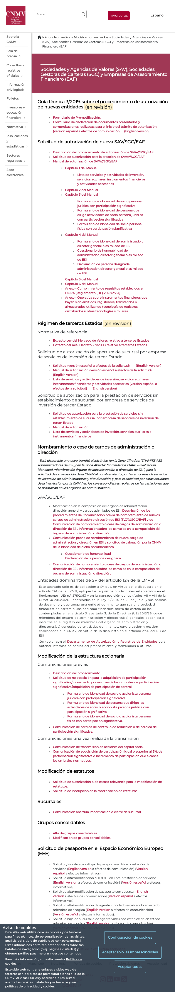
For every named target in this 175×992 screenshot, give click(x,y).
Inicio (46, 37)
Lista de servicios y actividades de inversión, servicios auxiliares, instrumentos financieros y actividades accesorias (111, 179)
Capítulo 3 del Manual (81, 194)
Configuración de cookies (130, 937)
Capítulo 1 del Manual (81, 168)
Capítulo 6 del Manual (81, 284)
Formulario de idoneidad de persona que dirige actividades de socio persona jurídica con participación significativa (110, 214)
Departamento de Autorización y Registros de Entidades (112, 641)
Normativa (62, 37)
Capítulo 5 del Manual (81, 279)
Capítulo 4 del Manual (81, 235)
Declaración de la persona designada (93, 558)
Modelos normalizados (91, 37)
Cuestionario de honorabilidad (88, 554)
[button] (16, 39)
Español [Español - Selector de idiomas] (157, 15)
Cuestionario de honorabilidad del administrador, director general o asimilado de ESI (110, 255)
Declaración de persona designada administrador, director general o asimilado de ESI (110, 268)
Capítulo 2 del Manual (81, 190)
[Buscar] (83, 14)
